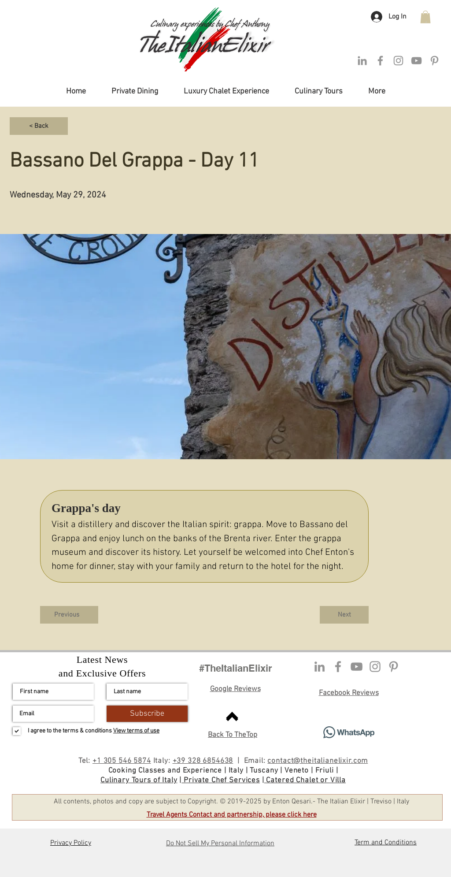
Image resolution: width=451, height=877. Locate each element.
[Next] (344, 615)
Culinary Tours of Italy (138, 780)
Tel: (85, 761)
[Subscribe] (147, 714)
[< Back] (39, 126)
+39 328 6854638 (203, 761)
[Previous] (69, 615)
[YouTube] (356, 666)
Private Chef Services (220, 780)
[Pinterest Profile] (434, 60)
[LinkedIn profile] (319, 666)
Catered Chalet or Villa (305, 780)
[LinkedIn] (362, 60)
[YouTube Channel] (416, 60)
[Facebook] (380, 60)
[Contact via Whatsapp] (348, 732)
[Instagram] (398, 60)
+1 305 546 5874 (121, 761)
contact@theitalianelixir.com (317, 761)
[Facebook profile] (338, 666)
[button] (425, 17)
